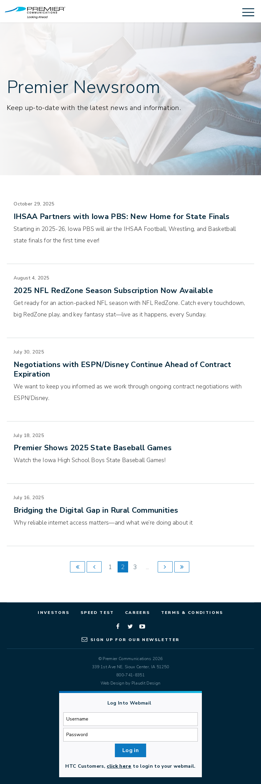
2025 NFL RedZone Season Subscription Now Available (113, 290)
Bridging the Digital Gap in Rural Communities (96, 510)
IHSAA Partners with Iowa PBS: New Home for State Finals (122, 216)
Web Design (112, 683)
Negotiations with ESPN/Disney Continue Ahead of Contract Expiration (122, 369)
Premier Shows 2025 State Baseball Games (93, 448)
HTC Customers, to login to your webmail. (130, 766)
